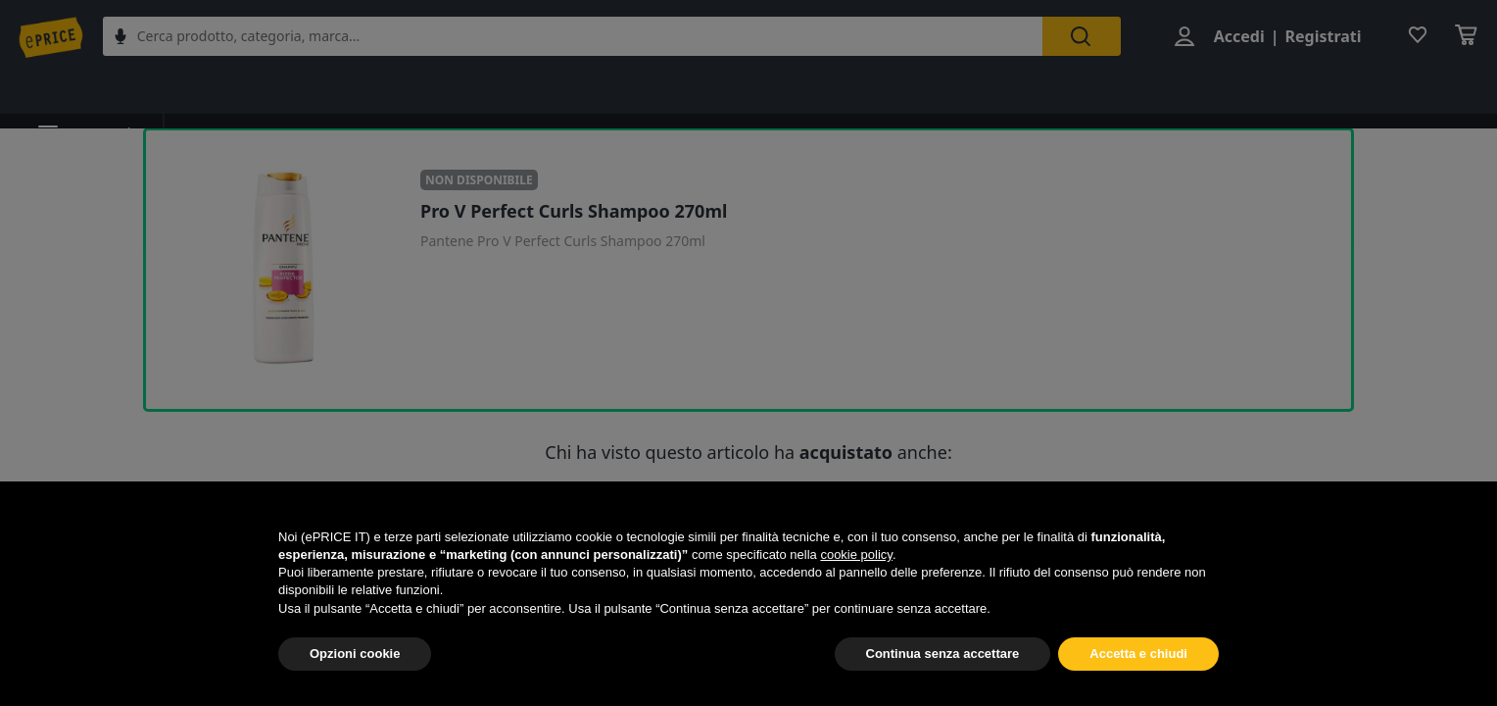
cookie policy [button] (856, 554)
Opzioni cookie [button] (355, 653)
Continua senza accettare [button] (943, 653)
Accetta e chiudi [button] (1138, 653)
